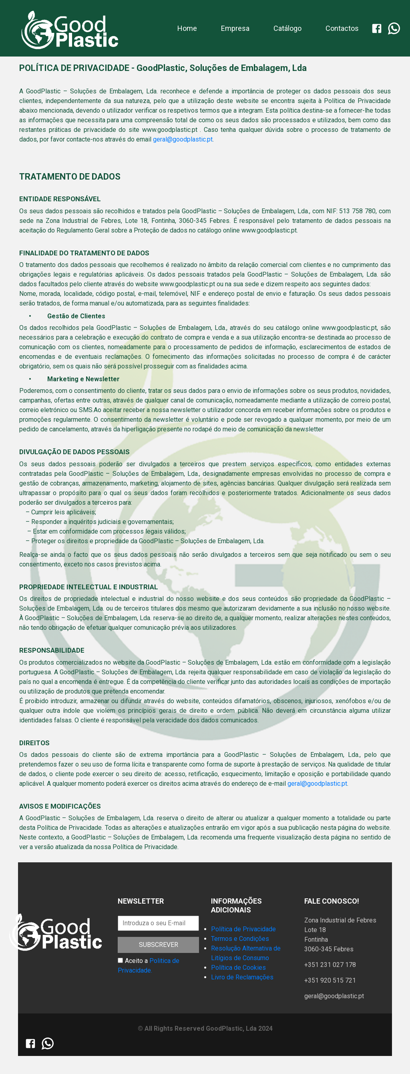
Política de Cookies (238, 967)
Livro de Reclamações (242, 977)
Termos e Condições (240, 939)
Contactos (342, 28)
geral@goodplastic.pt (183, 139)
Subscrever (158, 945)
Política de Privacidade (243, 929)
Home (187, 27)
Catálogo (287, 28)
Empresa (235, 28)
